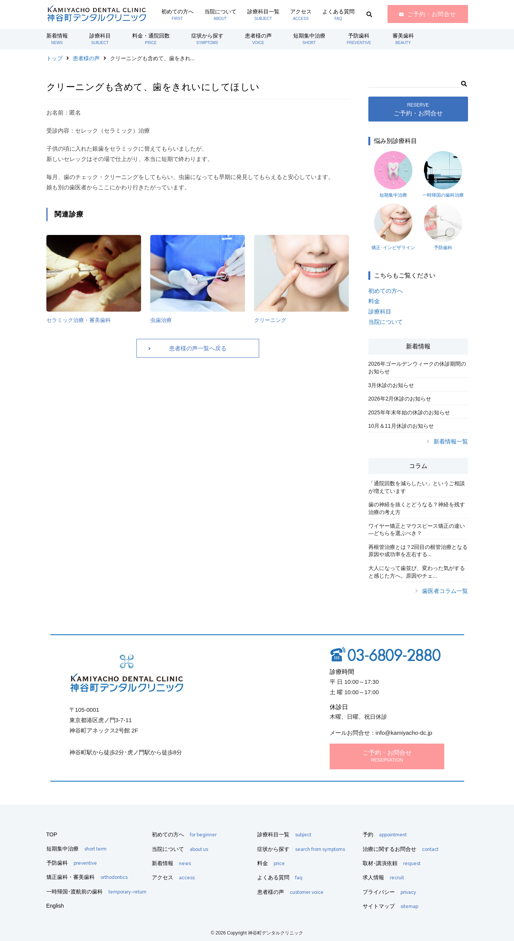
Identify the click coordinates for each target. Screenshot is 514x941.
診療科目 (100, 39)
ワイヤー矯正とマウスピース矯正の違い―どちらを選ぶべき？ (416, 530)
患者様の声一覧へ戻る (198, 348)
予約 (385, 834)
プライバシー (389, 892)
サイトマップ (390, 906)
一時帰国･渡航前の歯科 (96, 891)
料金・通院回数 (151, 39)
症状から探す (207, 39)
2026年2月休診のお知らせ (400, 399)
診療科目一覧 (263, 14)
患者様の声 (258, 39)
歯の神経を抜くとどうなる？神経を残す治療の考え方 (416, 508)
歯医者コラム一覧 (445, 591)
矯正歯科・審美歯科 (87, 877)
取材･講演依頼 (391, 863)
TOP (51, 834)
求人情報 (383, 877)
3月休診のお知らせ (391, 385)
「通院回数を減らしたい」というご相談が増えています (416, 487)
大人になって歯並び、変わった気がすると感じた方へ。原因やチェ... (416, 572)
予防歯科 (359, 39)
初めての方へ (177, 14)
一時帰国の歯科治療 (443, 174)
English (55, 906)
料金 (374, 301)
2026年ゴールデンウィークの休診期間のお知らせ (417, 367)
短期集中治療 (309, 39)
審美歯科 (403, 39)
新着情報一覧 (451, 441)
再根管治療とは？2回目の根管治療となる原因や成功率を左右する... (418, 551)
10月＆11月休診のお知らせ (401, 426)
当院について (220, 14)
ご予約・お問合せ (431, 14)
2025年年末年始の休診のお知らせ (409, 412)
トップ (54, 58)
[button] (463, 83)
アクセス (301, 14)
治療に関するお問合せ (400, 849)
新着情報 (57, 39)
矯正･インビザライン (393, 227)
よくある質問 (338, 14)
